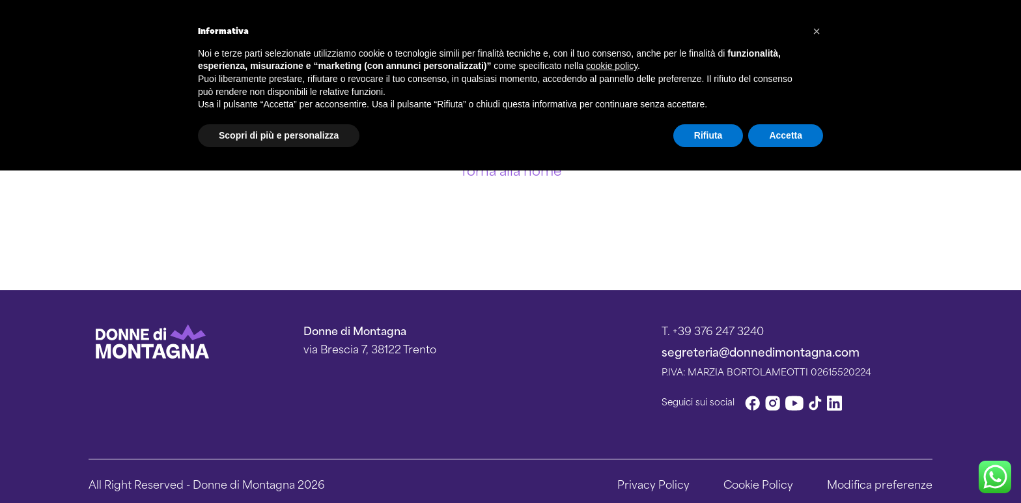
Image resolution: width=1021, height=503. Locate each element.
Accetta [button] (785, 135)
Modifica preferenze (879, 483)
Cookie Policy (758, 483)
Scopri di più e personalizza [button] (279, 135)
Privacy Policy (653, 483)
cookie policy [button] (611, 66)
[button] (816, 31)
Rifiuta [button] (708, 135)
